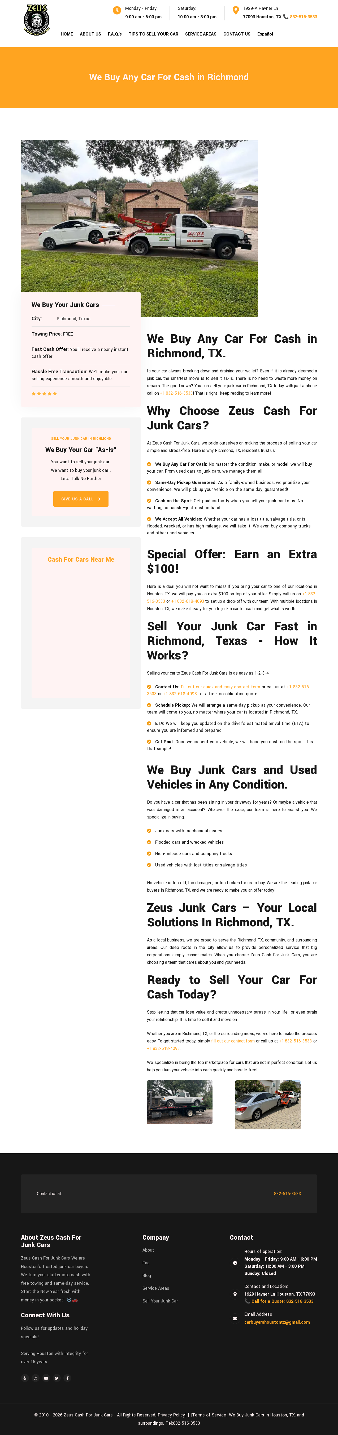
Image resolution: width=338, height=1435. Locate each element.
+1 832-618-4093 (187, 601)
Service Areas (155, 1288)
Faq (146, 1263)
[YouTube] (46, 1378)
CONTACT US (236, 34)
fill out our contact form (233, 1041)
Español (265, 34)
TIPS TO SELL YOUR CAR (153, 34)
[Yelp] (25, 1378)
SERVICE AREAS (200, 34)
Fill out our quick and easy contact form (220, 687)
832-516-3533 (287, 1193)
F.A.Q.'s (115, 34)
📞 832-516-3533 (300, 17)
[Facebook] (67, 1378)
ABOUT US (90, 34)
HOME (67, 34)
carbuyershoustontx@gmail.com (277, 1322)
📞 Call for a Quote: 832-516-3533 (278, 1301)
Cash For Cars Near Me (81, 559)
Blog (146, 1275)
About (148, 1250)
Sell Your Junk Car (160, 1301)
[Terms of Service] (209, 1415)
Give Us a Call (81, 499)
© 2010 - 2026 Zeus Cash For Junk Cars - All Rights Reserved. (95, 1415)
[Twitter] (57, 1378)
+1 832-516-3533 (176, 393)
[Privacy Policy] (171, 1415)
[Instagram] (36, 1378)
